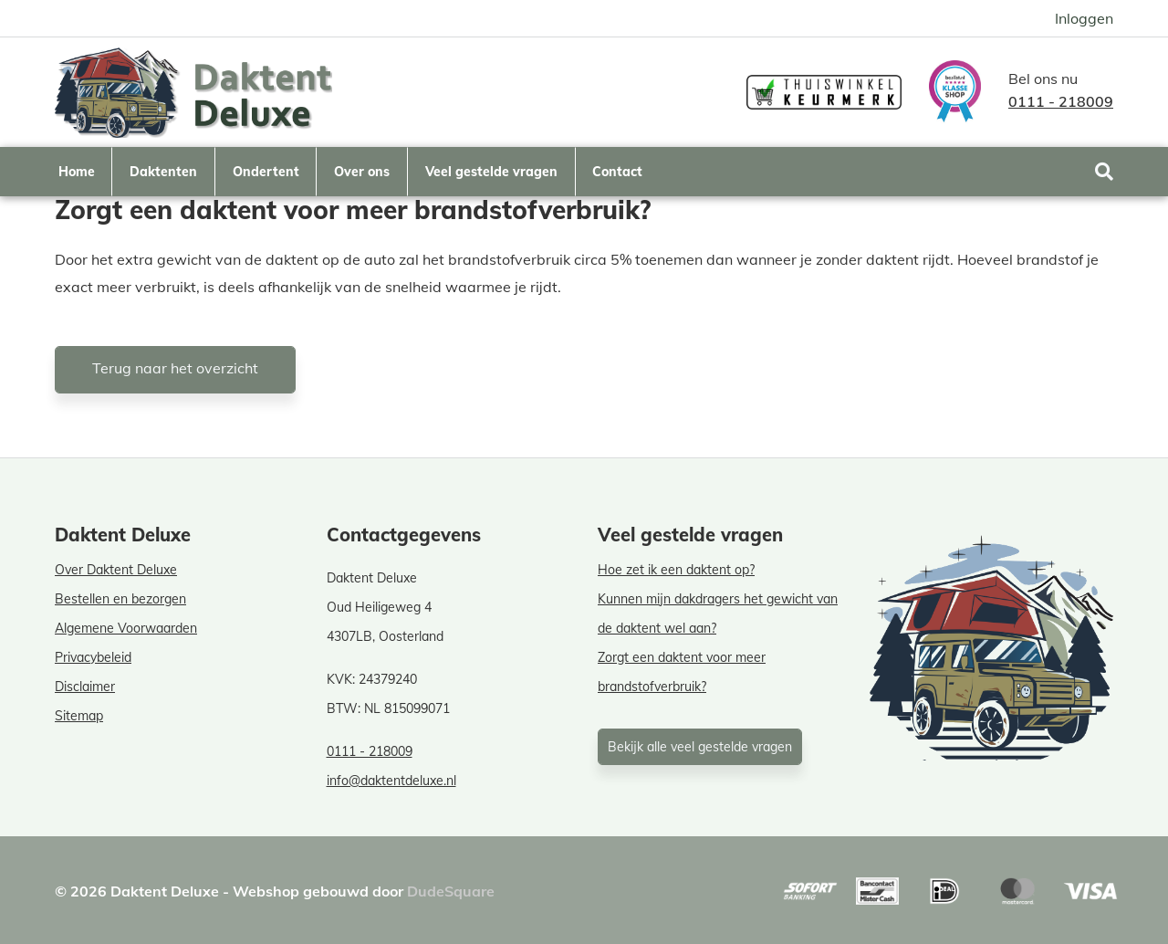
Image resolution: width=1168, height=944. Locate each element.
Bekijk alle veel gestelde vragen (700, 747)
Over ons (362, 171)
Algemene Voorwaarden (126, 628)
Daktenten (163, 171)
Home (76, 171)
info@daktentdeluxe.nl (391, 780)
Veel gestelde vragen (491, 171)
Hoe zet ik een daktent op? (676, 569)
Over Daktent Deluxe (116, 569)
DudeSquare (451, 891)
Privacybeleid (93, 657)
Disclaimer (85, 686)
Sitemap (79, 716)
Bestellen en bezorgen (120, 599)
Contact (617, 171)
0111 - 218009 (1060, 101)
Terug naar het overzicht (175, 368)
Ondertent (266, 171)
